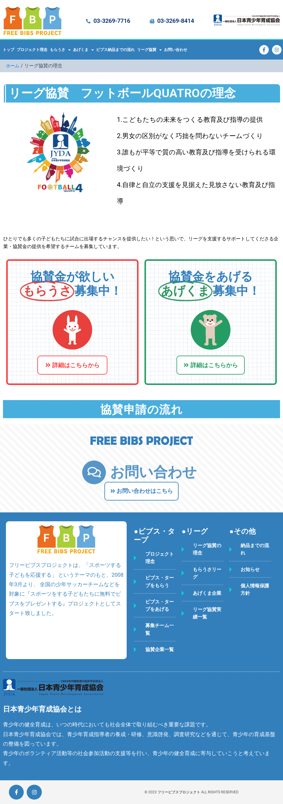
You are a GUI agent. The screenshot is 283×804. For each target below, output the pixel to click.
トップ (8, 49)
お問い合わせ (175, 49)
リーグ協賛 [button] (149, 50)
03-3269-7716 (111, 20)
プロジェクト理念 (32, 49)
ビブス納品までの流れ (115, 49)
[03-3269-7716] (88, 21)
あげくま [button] (83, 50)
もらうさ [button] (60, 50)
